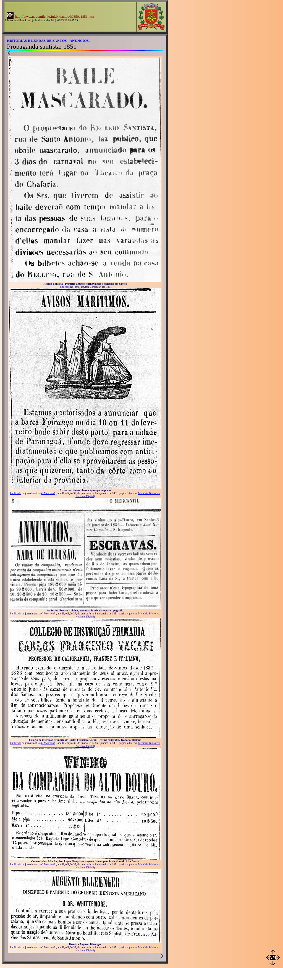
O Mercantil (48, 493)
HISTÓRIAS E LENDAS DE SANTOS (37, 40)
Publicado (64, 286)
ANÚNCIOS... (80, 40)
